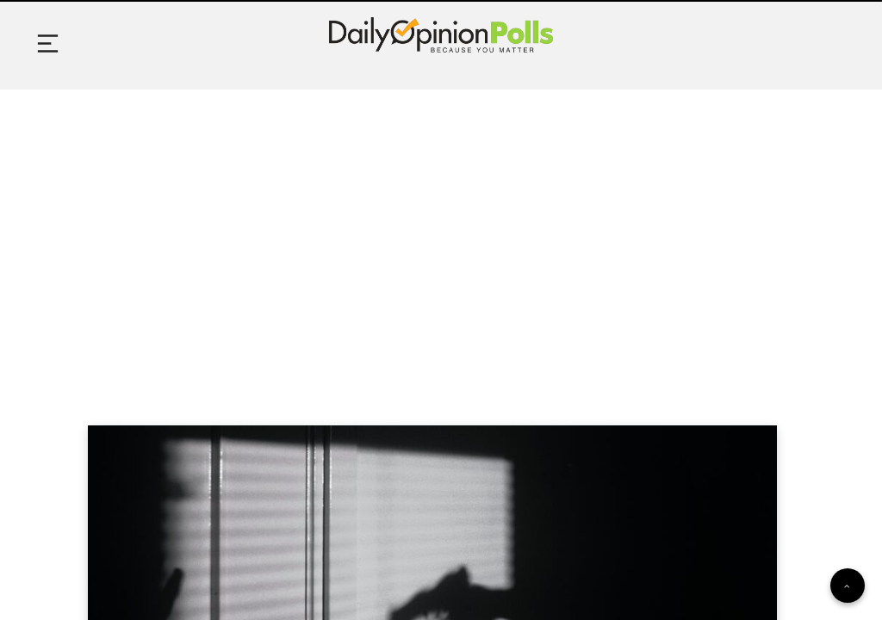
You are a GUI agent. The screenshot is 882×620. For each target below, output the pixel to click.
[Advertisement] (441, 235)
